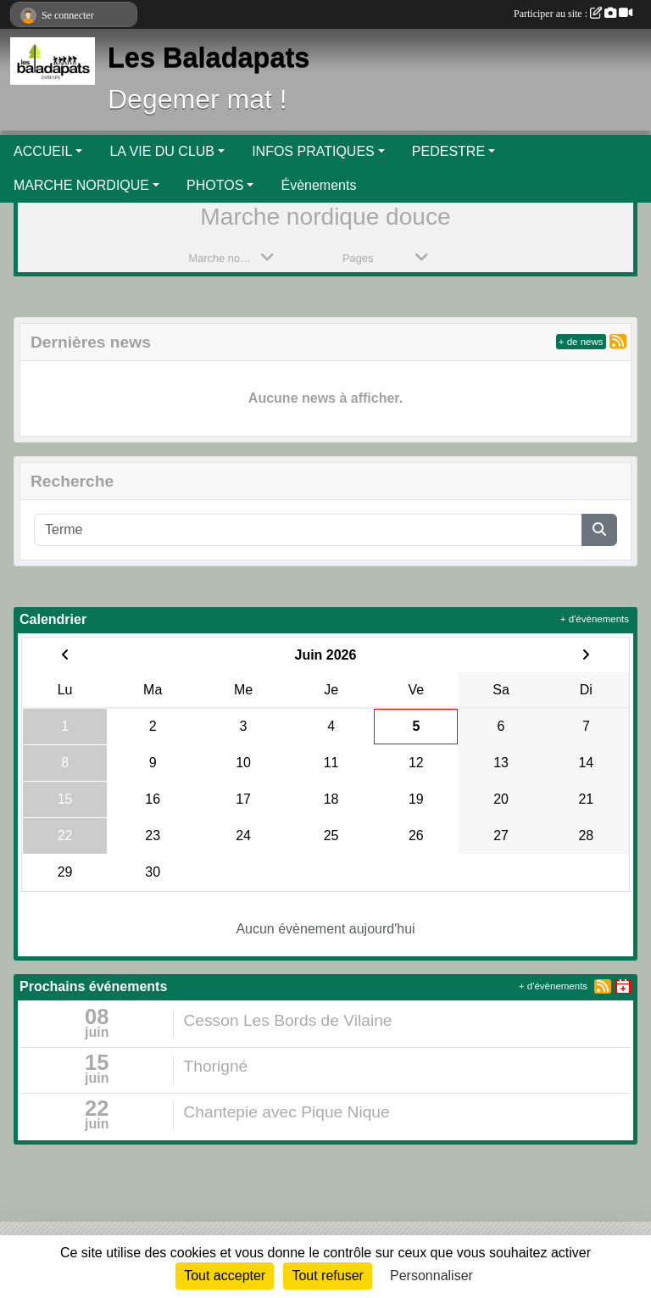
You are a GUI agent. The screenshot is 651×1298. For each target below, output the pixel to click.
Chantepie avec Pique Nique (287, 1112)
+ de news (581, 342)
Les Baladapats (208, 57)
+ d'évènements (594, 619)
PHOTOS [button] (214, 185)
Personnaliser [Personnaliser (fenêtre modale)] (431, 1275)
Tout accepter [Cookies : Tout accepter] (224, 1275)
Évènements (318, 185)
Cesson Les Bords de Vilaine (288, 1020)
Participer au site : (573, 13)
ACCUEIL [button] (43, 151)
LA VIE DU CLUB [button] (161, 151)
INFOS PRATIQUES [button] (313, 151)
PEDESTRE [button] (448, 151)
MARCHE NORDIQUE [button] (81, 185)
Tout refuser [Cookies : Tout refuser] (327, 1275)
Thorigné (216, 1066)
